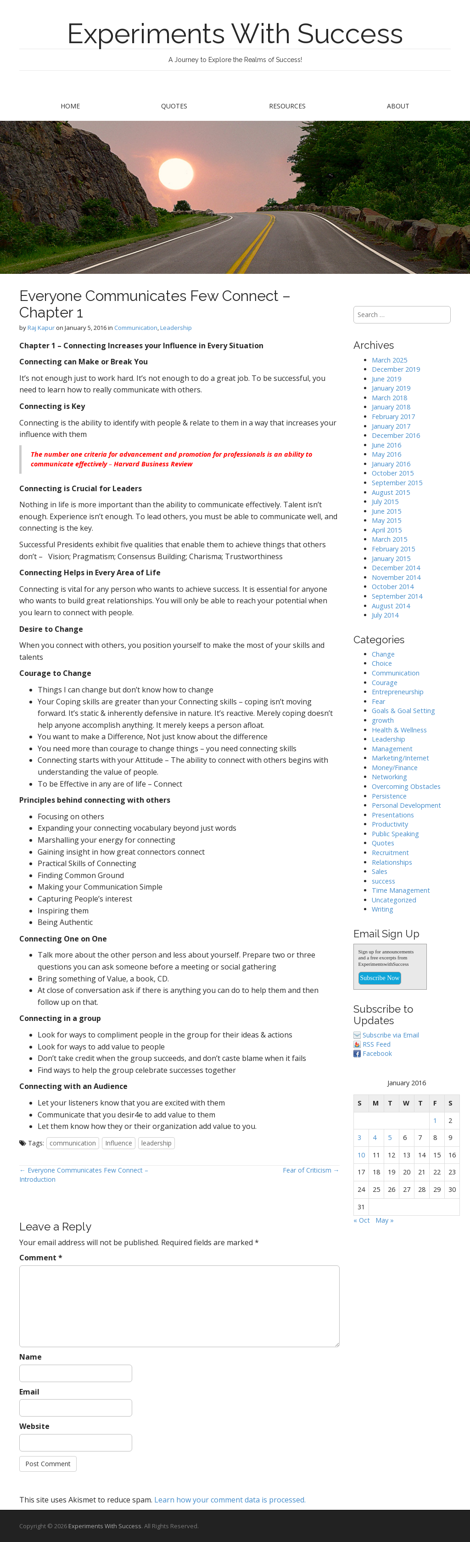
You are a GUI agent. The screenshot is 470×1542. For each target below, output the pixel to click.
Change (383, 654)
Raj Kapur (41, 327)
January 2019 (391, 388)
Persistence (389, 796)
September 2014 (397, 596)
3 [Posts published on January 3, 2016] (359, 1137)
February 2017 (393, 416)
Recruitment (390, 852)
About (398, 106)
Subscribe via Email (391, 1035)
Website (34, 1426)
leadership (156, 1143)
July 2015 (385, 501)
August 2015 (391, 492)
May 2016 (386, 454)
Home (70, 106)
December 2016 (396, 435)
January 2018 (391, 407)
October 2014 (393, 586)
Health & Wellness (399, 730)
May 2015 (386, 520)
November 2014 (396, 577)
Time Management (401, 890)
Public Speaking (395, 833)
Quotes (174, 106)
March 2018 (389, 397)
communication (73, 1143)
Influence (118, 1143)
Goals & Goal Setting (403, 710)
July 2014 (385, 615)
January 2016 (391, 463)
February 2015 (393, 548)
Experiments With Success (235, 33)
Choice (382, 663)
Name (30, 1357)
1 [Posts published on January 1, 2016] (435, 1120)
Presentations (393, 815)
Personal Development (406, 805)
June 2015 (386, 511)
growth (383, 720)
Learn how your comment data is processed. (230, 1500)
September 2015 (397, 482)
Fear (378, 701)
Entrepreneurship (398, 691)
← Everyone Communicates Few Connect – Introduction (83, 1175)
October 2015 (393, 473)
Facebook (377, 1053)
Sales (379, 871)
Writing (382, 909)
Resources (287, 106)
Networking (389, 776)
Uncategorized (394, 900)
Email (29, 1392)
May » (384, 1220)
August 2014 (391, 605)
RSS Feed (377, 1044)
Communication (135, 327)
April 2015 (387, 530)
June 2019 (386, 378)
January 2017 (391, 426)
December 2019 (396, 369)
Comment (40, 1258)
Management (392, 748)
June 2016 (386, 445)
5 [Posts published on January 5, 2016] (390, 1137)
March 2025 (389, 360)
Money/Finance (395, 767)
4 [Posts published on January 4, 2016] (374, 1137)
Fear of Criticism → (311, 1170)
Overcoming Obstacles (406, 786)
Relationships (392, 862)
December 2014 (396, 567)
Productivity (390, 824)
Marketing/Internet (400, 758)
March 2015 (389, 539)
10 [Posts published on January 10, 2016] (361, 1155)
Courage (384, 682)
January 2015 (391, 558)
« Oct (361, 1220)
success (383, 881)
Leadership (176, 327)
